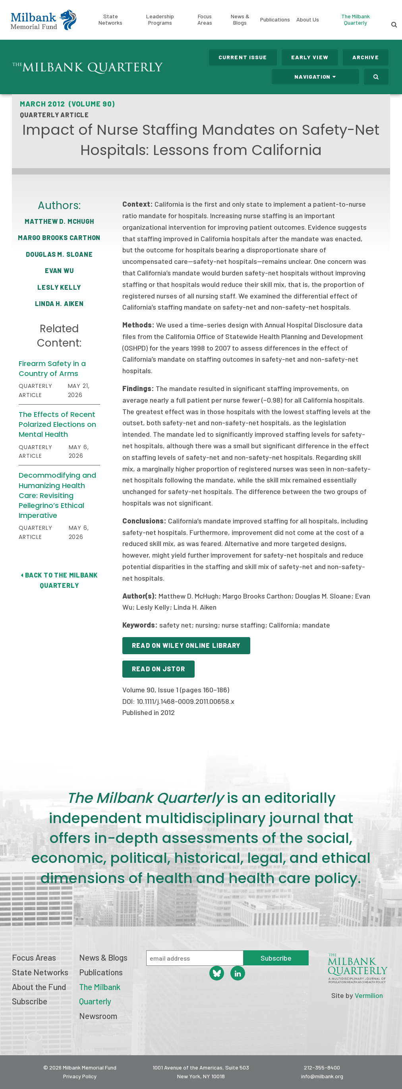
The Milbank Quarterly (355, 19)
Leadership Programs (160, 19)
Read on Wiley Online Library (186, 645)
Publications (275, 19)
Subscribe (29, 1001)
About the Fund (39, 987)
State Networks (110, 19)
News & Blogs (240, 19)
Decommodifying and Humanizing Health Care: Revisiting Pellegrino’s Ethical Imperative (57, 495)
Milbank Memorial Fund (43, 20)
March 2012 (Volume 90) (67, 103)
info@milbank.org (322, 1076)
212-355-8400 (322, 1067)
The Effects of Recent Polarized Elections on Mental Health (57, 424)
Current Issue (242, 57)
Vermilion (369, 995)
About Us (307, 19)
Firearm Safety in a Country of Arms (52, 368)
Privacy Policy (80, 1076)
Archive (365, 57)
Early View (310, 57)
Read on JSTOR (158, 668)
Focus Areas (204, 19)
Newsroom (98, 1016)
